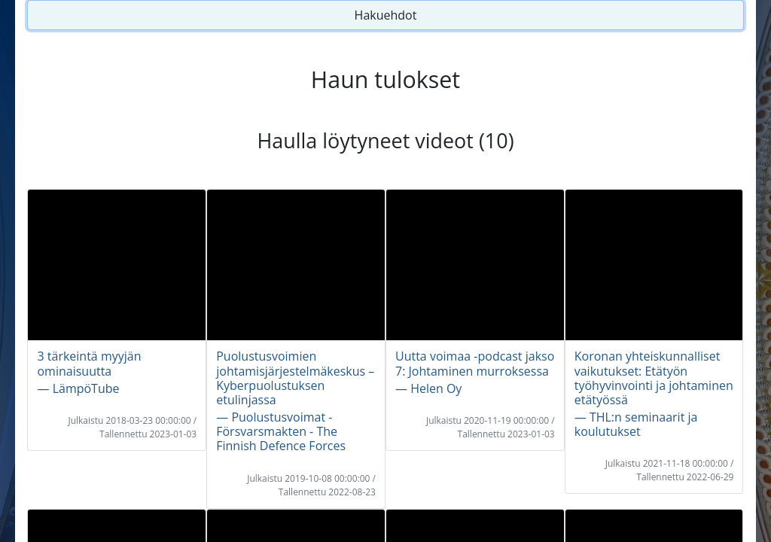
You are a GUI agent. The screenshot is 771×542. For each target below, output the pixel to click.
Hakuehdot (386, 15)
